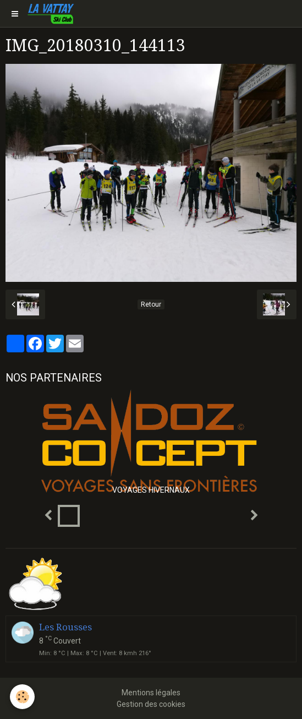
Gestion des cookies (151, 704)
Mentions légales (151, 692)
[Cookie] (22, 696)
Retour (151, 304)
